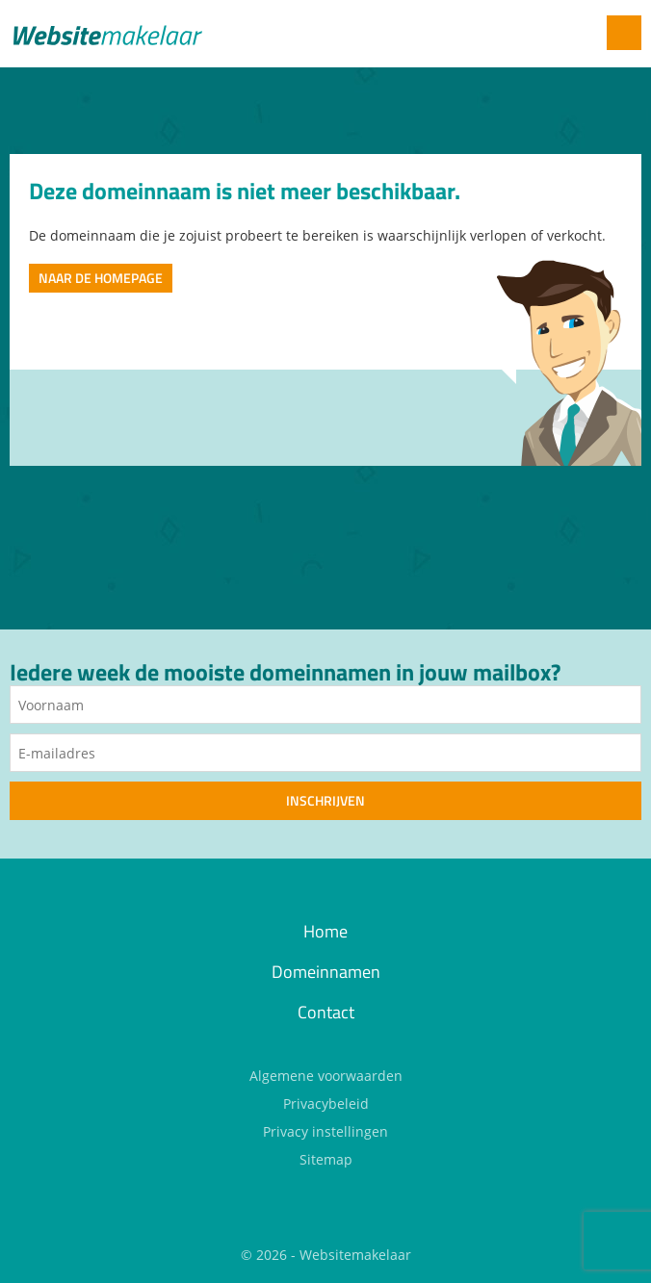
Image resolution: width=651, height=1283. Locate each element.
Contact (326, 1012)
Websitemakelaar (355, 1254)
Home (325, 931)
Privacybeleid (326, 1103)
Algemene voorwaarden (326, 1075)
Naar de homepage (101, 278)
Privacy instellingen (325, 1131)
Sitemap (325, 1159)
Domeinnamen (326, 972)
